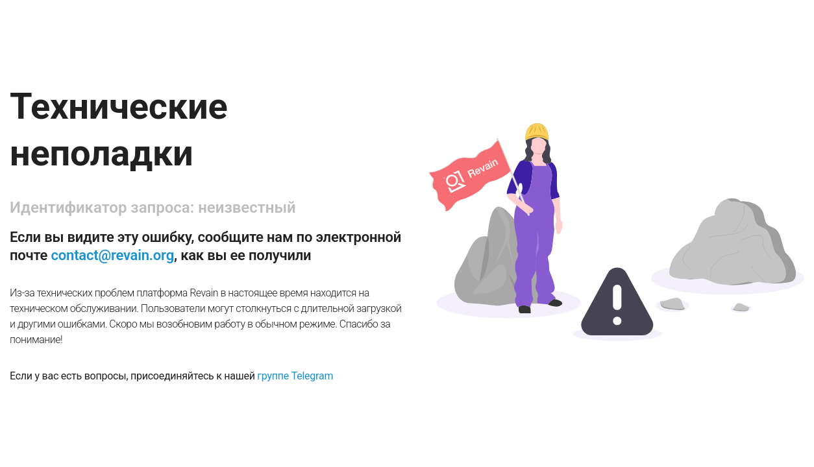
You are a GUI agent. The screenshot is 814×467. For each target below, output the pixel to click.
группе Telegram (295, 376)
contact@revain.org (112, 255)
